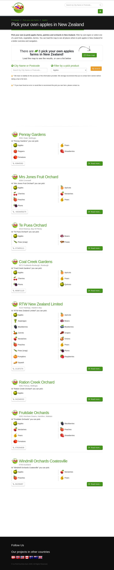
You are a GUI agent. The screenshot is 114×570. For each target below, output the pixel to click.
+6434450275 (19, 212)
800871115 (18, 291)
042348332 (18, 399)
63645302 (18, 163)
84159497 (18, 484)
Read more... (94, 163)
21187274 (18, 369)
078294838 (18, 448)
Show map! (89, 55)
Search (96, 70)
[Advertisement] (57, 106)
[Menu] (100, 11)
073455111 (18, 248)
